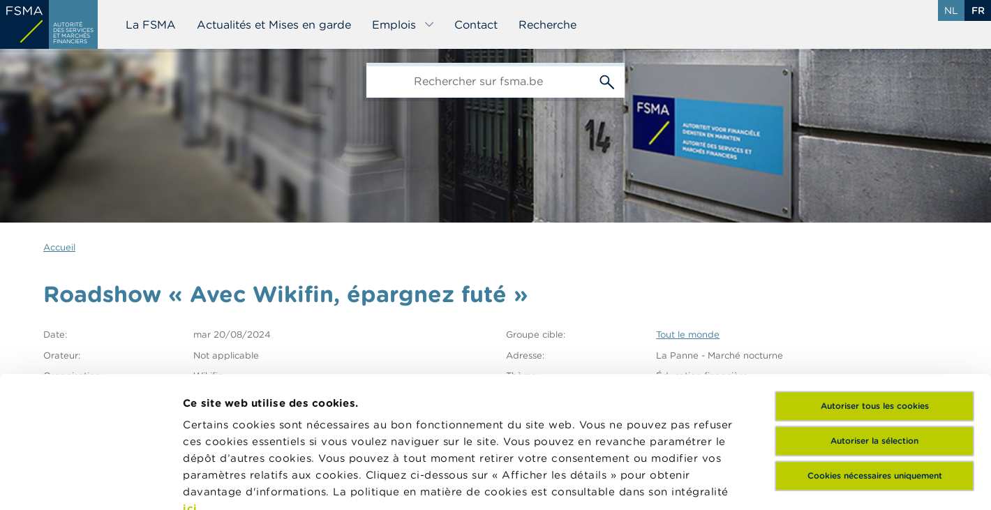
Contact (476, 24)
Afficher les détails (234, 482)
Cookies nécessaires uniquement (874, 345)
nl (951, 10)
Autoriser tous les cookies (875, 275)
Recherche (547, 24)
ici (190, 377)
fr (978, 10)
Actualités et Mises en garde (274, 24)
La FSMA (151, 24)
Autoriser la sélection (874, 310)
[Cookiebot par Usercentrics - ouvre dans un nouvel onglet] (90, 482)
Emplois (403, 24)
